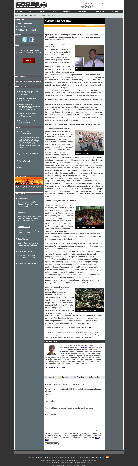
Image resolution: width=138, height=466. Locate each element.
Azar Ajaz (84, 328)
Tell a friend (79, 377)
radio (30, 11)
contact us (82, 11)
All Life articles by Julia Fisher (28, 30)
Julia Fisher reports (28, 121)
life (53, 11)
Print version (93, 377)
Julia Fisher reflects (27, 99)
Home (26, 16)
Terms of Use (100, 457)
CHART (100, 4)
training (65, 11)
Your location (50, 401)
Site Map (91, 457)
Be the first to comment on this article (66, 384)
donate (114, 11)
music (42, 11)
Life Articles (34, 16)
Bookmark (63, 377)
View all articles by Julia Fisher (56, 368)
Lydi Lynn (88, 7)
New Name (92, 6)
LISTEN (84, 4)
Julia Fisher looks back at (29, 107)
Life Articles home (24, 27)
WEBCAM (92, 4)
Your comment (50, 415)
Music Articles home (25, 24)
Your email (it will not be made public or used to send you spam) (69, 408)
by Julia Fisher (28, 92)
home (18, 11)
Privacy (85, 457)
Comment (49, 377)
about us (99, 11)
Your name (49, 394)
